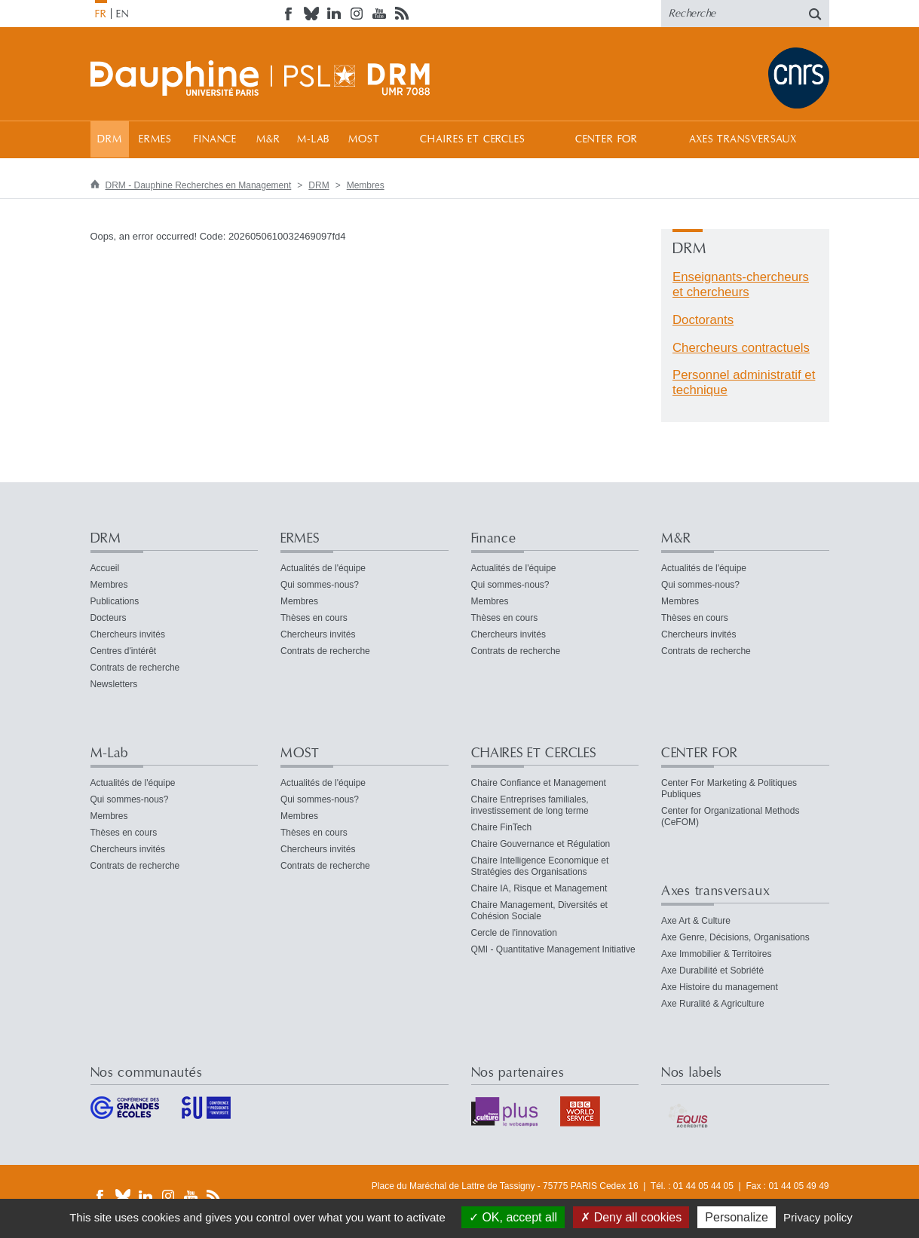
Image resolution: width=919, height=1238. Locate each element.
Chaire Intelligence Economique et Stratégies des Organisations (540, 866)
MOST (363, 139)
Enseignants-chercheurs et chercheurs (740, 284)
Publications (114, 601)
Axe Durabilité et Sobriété (712, 970)
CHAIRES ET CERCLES (472, 139)
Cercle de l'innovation (514, 933)
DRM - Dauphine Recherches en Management (199, 185)
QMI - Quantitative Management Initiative (553, 949)
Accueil (105, 568)
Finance (215, 139)
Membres (365, 185)
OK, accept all (513, 1217)
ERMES (155, 139)
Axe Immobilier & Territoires (716, 954)
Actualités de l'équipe (323, 568)
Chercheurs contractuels (741, 348)
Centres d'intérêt (123, 651)
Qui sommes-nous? (319, 584)
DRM (109, 139)
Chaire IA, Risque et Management (539, 888)
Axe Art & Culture (696, 921)
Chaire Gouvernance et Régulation (541, 844)
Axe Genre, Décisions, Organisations (735, 937)
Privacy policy (818, 1217)
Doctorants (703, 320)
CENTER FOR (606, 139)
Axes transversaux (743, 139)
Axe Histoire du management (719, 987)
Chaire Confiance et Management (538, 783)
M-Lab (313, 139)
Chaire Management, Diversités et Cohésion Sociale (539, 911)
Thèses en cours (314, 618)
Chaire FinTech (501, 827)
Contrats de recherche (135, 667)
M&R (268, 139)
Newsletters (114, 684)
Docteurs (108, 618)
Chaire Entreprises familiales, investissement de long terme (530, 805)
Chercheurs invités (127, 634)
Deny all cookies (631, 1217)
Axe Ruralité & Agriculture (712, 1003)
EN (122, 14)
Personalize (736, 1217)
